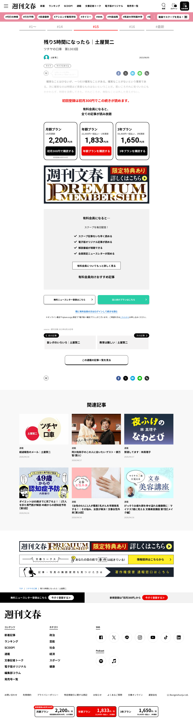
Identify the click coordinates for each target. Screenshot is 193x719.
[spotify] (101, 661)
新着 (42, 6)
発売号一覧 (132, 6)
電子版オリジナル (114, 6)
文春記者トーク (93, 6)
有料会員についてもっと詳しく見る (96, 266)
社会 (52, 647)
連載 (79, 6)
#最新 (160, 27)
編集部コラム (13, 673)
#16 (132, 27)
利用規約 (27, 695)
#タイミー (86, 16)
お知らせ (97, 695)
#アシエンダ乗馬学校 (65, 16)
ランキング (54, 6)
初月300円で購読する (60, 151)
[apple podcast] (114, 661)
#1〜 (32, 27)
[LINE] (127, 637)
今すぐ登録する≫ (61, 597)
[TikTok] (166, 637)
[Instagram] (140, 637)
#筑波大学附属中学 (132, 16)
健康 (52, 666)
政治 (52, 635)
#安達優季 (44, 16)
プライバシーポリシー (47, 695)
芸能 (52, 641)
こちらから (124, 317)
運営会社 (153, 695)
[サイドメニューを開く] (6, 6)
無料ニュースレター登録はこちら (69, 299)
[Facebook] (101, 637)
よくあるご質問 (114, 695)
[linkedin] (179, 637)
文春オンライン (135, 695)
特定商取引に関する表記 (75, 695)
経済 (52, 654)
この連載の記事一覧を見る (96, 360)
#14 (60, 27)
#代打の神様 (11, 16)
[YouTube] (153, 637)
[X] (114, 637)
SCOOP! (68, 6)
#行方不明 (28, 16)
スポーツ (54, 660)
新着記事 (10, 635)
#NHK (99, 16)
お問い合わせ (11, 695)
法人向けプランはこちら (123, 299)
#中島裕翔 (113, 16)
